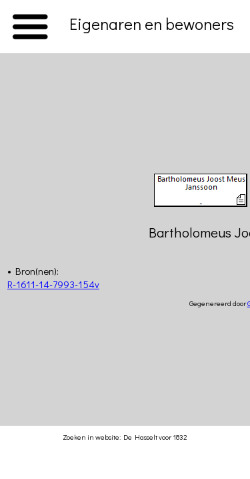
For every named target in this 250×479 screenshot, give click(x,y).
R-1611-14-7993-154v (53, 284)
